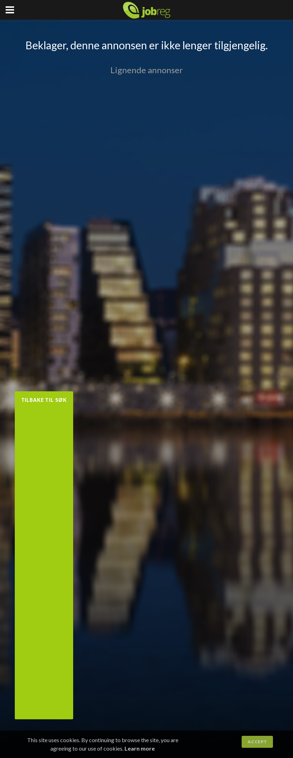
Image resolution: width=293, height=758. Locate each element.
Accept (257, 741)
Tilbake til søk (44, 400)
